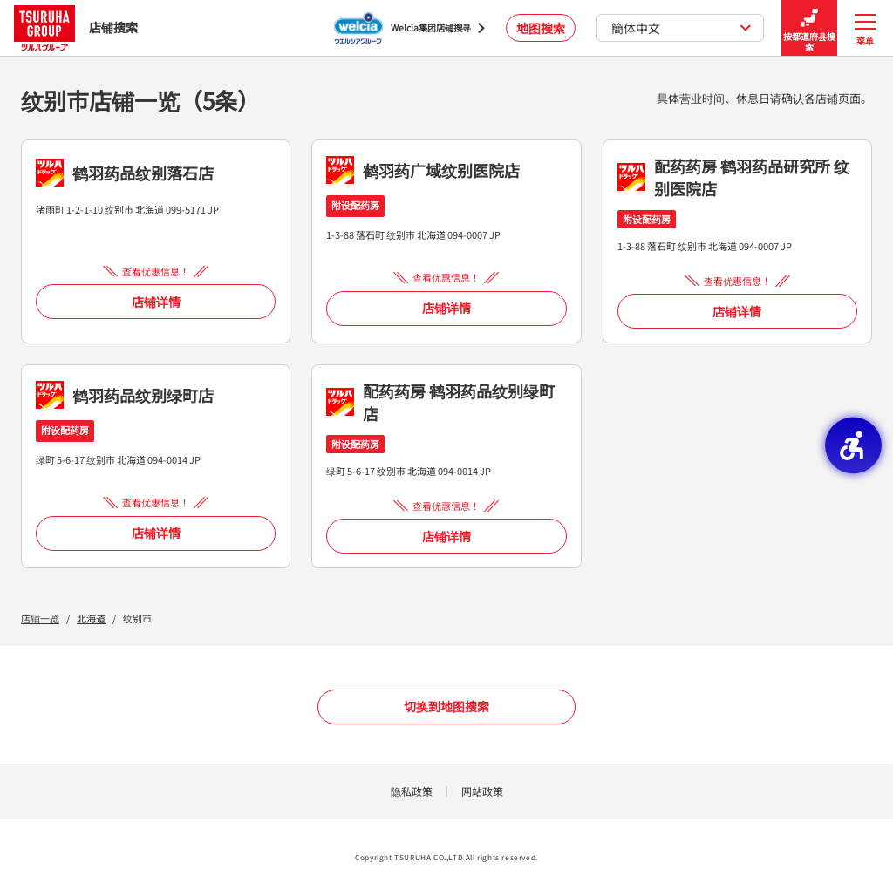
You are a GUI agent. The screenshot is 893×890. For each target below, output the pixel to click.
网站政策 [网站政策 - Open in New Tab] (482, 791)
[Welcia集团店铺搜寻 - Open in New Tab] (409, 28)
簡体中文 (681, 28)
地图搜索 (540, 28)
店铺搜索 (76, 27)
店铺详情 (156, 301)
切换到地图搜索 (446, 706)
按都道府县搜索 (809, 28)
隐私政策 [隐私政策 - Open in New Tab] (412, 791)
